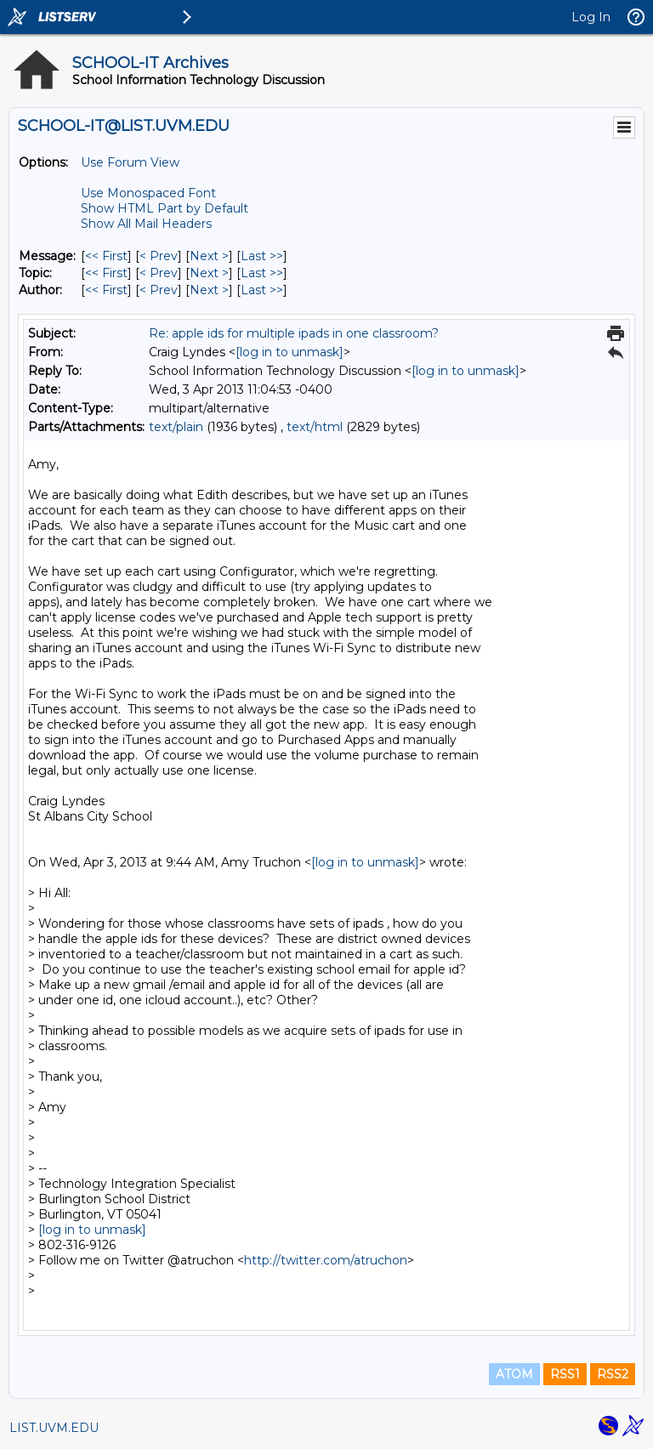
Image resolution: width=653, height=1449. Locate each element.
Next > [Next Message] (209, 256)
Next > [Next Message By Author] (209, 290)
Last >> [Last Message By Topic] (262, 273)
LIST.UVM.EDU (54, 1427)
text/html (315, 427)
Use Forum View (130, 162)
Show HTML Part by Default (164, 208)
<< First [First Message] (106, 256)
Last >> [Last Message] (262, 256)
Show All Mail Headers (146, 223)
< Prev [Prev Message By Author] (158, 290)
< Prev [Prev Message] (158, 256)
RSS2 (612, 1374)
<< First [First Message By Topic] (106, 273)
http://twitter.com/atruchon (325, 1260)
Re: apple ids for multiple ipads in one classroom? (294, 333)
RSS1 (565, 1374)
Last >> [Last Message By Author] (262, 290)
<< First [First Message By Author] (106, 290)
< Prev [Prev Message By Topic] (158, 273)
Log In (590, 17)
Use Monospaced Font (148, 193)
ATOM (514, 1374)
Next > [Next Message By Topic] (209, 273)
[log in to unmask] (290, 352)
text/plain (176, 427)
